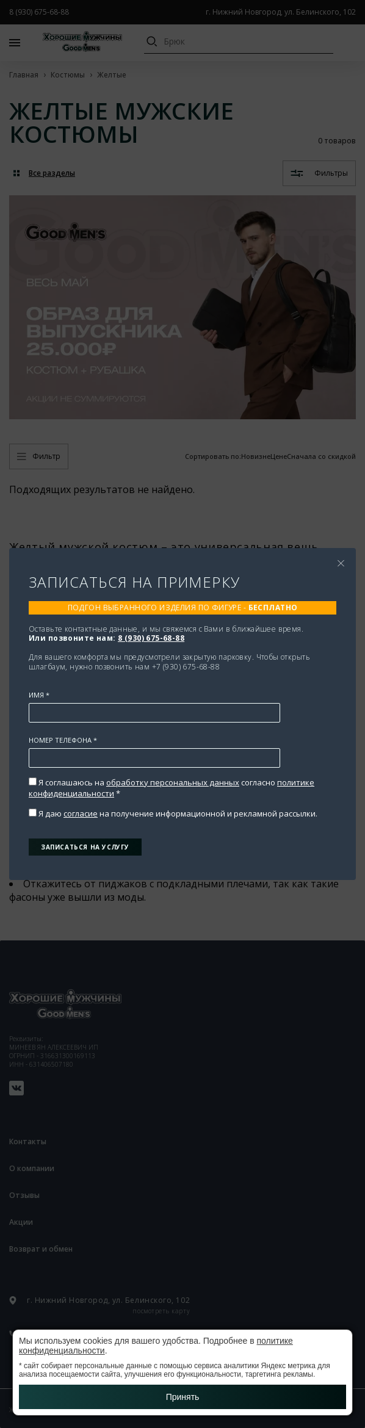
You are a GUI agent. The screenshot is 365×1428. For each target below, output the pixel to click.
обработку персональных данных (172, 782)
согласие (80, 813)
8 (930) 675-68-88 (151, 638)
